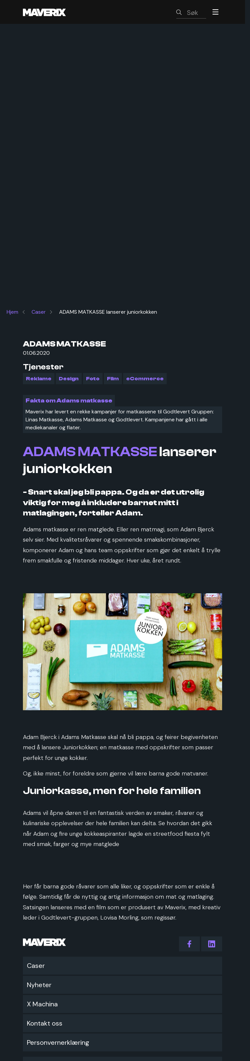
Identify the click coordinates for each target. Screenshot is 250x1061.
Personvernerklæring (58, 1042)
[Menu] (215, 12)
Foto (93, 379)
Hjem (12, 311)
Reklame (38, 379)
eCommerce (145, 379)
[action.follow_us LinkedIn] (211, 943)
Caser (39, 311)
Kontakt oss (44, 1023)
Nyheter (39, 985)
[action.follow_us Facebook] (189, 943)
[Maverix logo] (53, 12)
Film (113, 379)
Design (69, 379)
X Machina (42, 1004)
